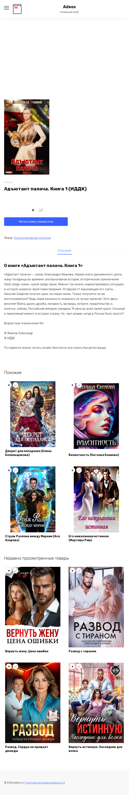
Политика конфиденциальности (45, 782)
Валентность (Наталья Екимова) (94, 455)
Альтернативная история (32, 238)
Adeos (69, 7)
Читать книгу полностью (36, 221)
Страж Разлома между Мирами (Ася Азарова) (32, 538)
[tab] (64, 250)
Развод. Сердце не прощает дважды (26, 749)
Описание (64, 250)
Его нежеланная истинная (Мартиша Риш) (89, 538)
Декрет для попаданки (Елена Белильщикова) (28, 453)
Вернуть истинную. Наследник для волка (95, 749)
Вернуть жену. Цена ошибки (26, 651)
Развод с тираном (82, 651)
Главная (8, 182)
